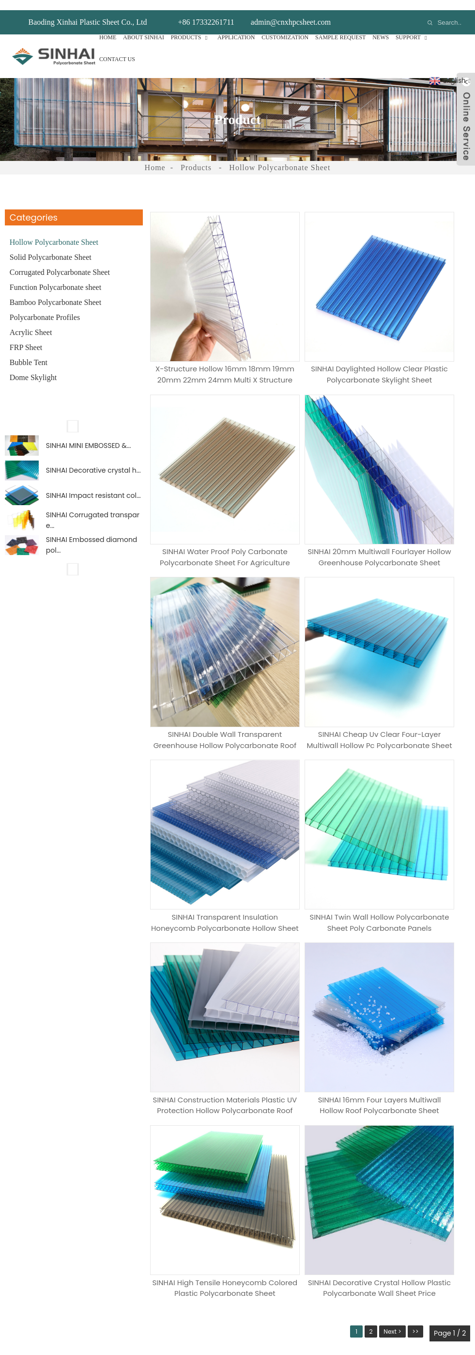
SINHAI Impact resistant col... (93, 495)
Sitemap (322, 1327)
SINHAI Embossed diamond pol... (92, 552)
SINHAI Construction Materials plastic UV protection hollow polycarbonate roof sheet (418, 617)
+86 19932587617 (354, 1198)
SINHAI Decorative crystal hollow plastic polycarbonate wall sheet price (418, 764)
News (380, 27)
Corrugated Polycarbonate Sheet (60, 262)
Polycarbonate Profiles (45, 307)
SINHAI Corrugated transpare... (92, 524)
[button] (74, 416)
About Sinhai (143, 27)
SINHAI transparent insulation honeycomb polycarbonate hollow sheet (202, 617)
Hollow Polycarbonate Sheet (279, 157)
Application (236, 27)
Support (413, 27)
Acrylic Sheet (31, 322)
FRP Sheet (26, 337)
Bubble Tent (28, 352)
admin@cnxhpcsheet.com (291, 12)
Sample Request (340, 27)
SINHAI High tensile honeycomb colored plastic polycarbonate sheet (310, 764)
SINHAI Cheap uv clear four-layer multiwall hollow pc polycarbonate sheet (418, 469)
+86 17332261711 (206, 12)
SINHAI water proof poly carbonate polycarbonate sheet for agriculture (418, 322)
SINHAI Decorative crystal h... (93, 466)
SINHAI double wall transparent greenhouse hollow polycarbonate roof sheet (310, 469)
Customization (284, 27)
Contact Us (117, 49)
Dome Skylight (33, 367)
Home (107, 27)
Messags (67, 1051)
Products (191, 27)
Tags (297, 1327)
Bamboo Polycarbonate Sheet (55, 292)
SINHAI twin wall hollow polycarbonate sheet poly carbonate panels (310, 617)
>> (415, 815)
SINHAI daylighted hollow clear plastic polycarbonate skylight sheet (310, 322)
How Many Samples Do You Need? (112, 1010)
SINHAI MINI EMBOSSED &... (88, 437)
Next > (390, 815)
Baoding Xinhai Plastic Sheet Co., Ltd (88, 12)
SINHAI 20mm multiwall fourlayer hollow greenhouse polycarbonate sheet (202, 469)
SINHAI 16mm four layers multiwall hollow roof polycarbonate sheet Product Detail (201, 764)
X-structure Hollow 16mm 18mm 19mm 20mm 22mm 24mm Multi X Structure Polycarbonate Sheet (201, 322)
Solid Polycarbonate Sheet (51, 247)
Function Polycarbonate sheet (55, 277)
